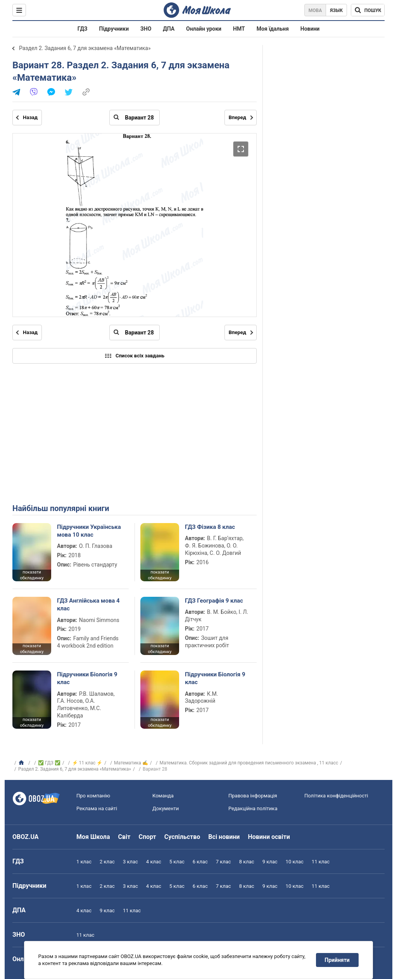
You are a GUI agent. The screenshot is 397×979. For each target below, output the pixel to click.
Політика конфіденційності (336, 796)
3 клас (130, 862)
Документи (165, 808)
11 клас (321, 862)
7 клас (223, 862)
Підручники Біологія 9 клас (87, 678)
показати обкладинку (31, 575)
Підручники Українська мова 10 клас (89, 530)
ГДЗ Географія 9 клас (214, 600)
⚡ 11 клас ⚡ (87, 763)
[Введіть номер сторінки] (134, 117)
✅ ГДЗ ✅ (49, 763)
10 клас (295, 862)
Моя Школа (93, 836)
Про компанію (93, 796)
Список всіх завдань (134, 355)
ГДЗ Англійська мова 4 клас (88, 604)
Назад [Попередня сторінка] (30, 117)
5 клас (177, 862)
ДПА (168, 29)
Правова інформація (252, 796)
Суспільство (182, 836)
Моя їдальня (273, 29)
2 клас (107, 862)
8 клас (246, 862)
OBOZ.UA (25, 836)
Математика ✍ (131, 763)
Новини (309, 29)
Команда (163, 796)
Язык (336, 10)
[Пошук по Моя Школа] (367, 10)
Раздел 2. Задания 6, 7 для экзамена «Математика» (85, 48)
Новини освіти (269, 836)
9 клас (270, 862)
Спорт (147, 836)
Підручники (114, 29)
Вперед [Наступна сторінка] (237, 117)
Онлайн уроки (203, 29)
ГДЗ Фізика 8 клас (210, 526)
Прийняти (337, 960)
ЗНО (145, 29)
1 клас (83, 862)
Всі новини (224, 836)
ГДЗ (83, 29)
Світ (124, 836)
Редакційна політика (252, 808)
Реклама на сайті (96, 808)
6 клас (200, 862)
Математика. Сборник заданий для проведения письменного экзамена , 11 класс (249, 763)
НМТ (239, 29)
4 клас (153, 862)
